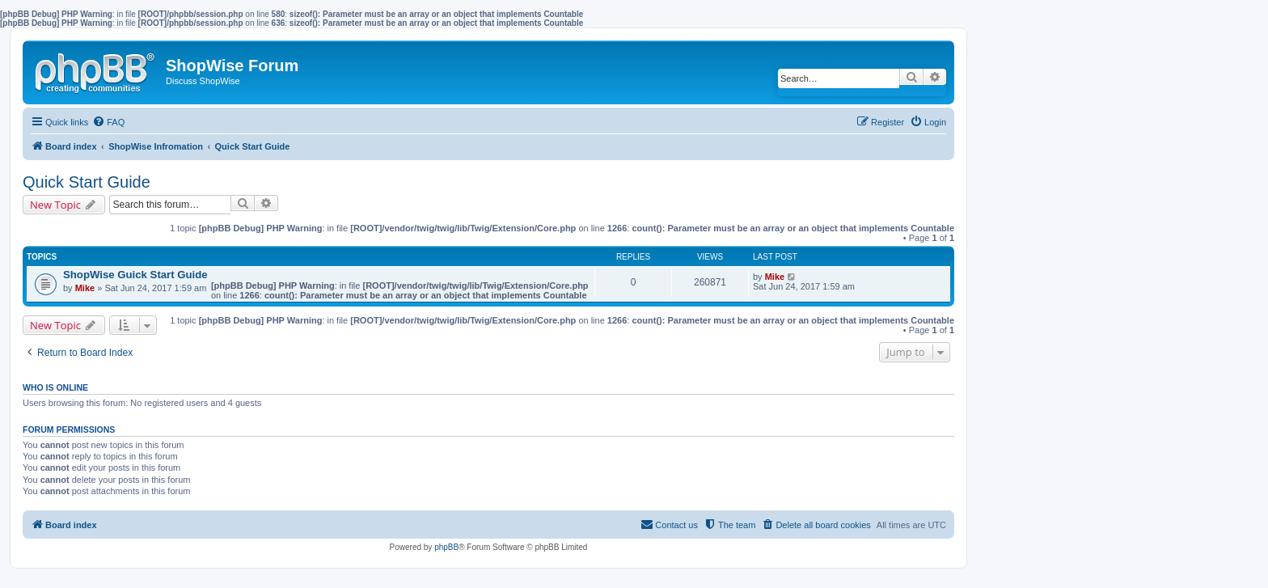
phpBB (446, 547)
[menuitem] (108, 122)
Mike (85, 288)
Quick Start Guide (86, 182)
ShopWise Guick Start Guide (135, 275)
